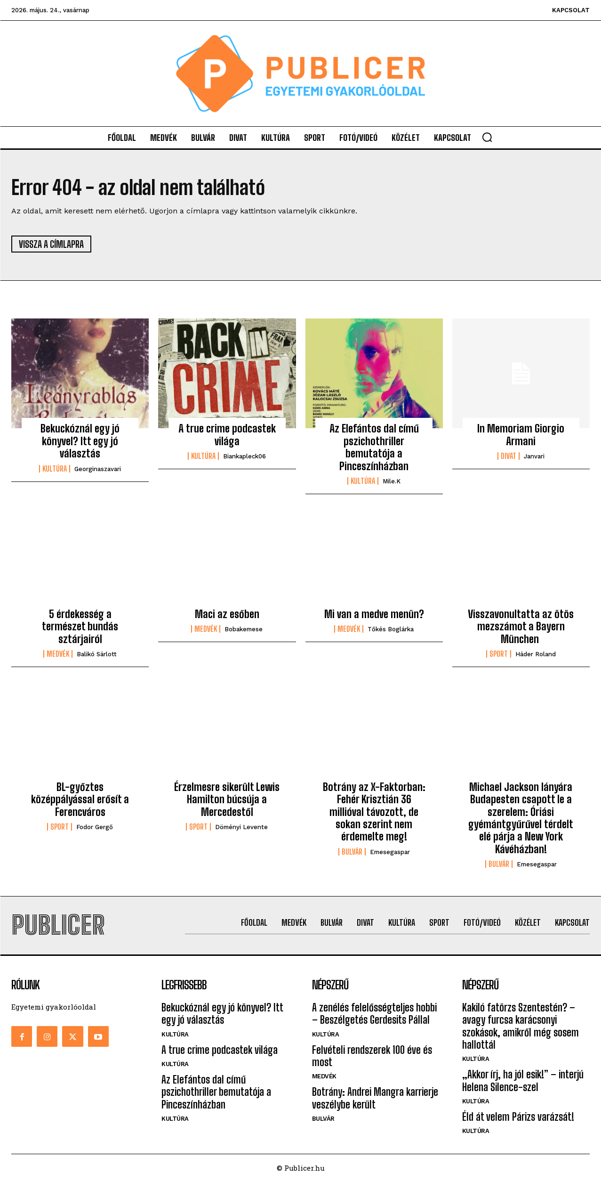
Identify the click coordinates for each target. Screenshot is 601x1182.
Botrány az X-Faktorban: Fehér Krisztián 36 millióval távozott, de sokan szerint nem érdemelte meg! (374, 812)
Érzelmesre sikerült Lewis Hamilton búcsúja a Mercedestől (227, 799)
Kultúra (54, 469)
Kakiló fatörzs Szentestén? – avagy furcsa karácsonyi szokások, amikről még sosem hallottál (520, 1026)
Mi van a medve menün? (374, 614)
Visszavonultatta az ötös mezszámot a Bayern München (521, 626)
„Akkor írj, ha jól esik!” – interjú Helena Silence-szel (523, 1080)
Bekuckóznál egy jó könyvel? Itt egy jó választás (80, 441)
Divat (508, 456)
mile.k (392, 481)
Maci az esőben (227, 614)
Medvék (58, 654)
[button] (487, 137)
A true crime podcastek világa (227, 435)
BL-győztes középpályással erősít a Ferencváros (80, 799)
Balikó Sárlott (97, 654)
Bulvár (352, 852)
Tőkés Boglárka (391, 629)
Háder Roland (535, 654)
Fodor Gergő (94, 827)
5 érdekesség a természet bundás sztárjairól (80, 626)
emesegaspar (390, 852)
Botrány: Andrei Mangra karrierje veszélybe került (375, 1098)
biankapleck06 (244, 456)
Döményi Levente (241, 827)
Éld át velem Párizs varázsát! (518, 1117)
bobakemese (243, 629)
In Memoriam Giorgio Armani (520, 435)
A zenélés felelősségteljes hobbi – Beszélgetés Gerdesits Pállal (374, 1013)
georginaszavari (97, 469)
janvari (534, 456)
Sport (498, 654)
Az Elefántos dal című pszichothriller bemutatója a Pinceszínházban (374, 448)
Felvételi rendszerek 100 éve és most (372, 1055)
